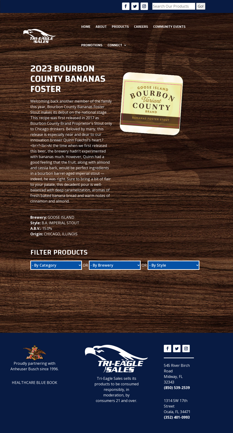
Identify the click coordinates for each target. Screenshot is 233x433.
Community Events (169, 26)
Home (85, 26)
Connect (115, 45)
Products (120, 26)
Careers (141, 26)
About (101, 26)
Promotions (92, 45)
